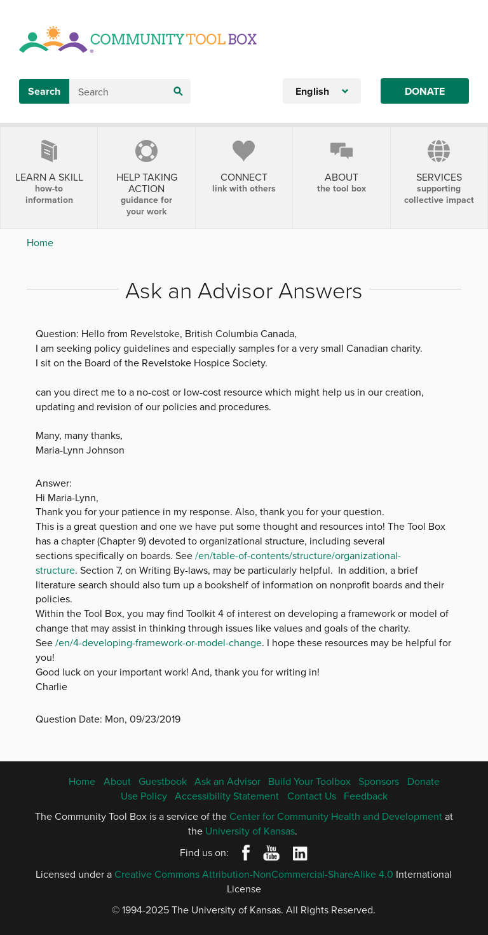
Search (44, 91)
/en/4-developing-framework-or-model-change (158, 642)
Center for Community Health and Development (335, 816)
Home (40, 242)
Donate (425, 91)
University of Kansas (250, 831)
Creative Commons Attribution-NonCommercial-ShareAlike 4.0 (253, 874)
